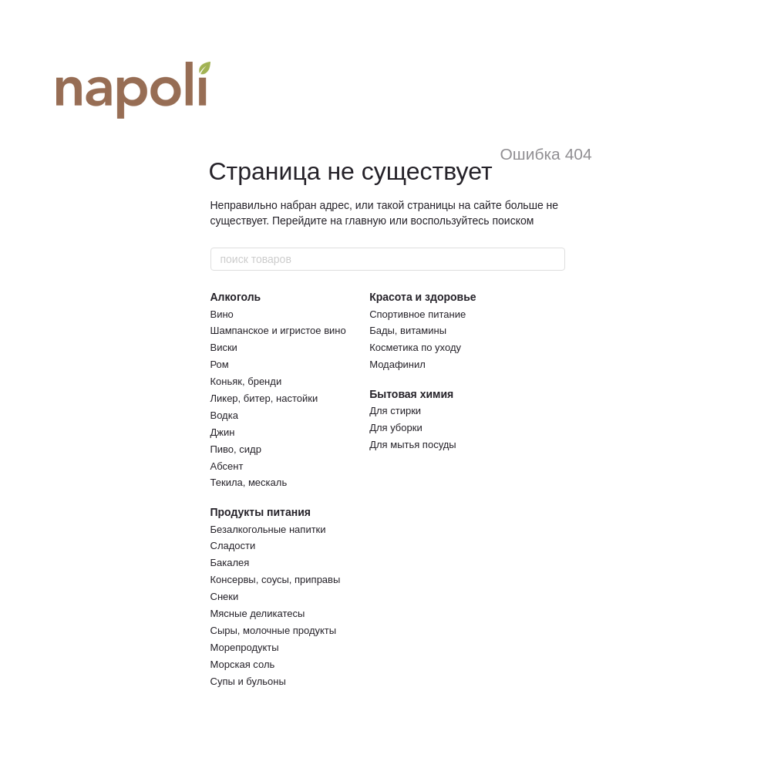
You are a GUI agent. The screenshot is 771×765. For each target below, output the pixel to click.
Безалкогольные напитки (268, 529)
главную (365, 220)
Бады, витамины (407, 330)
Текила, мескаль (249, 482)
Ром (219, 364)
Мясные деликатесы (257, 613)
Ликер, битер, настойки (264, 398)
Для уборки (396, 427)
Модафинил (397, 364)
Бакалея (230, 562)
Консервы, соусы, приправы (275, 579)
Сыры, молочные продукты (273, 630)
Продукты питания (260, 512)
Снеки (224, 596)
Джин (222, 432)
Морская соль (242, 664)
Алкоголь (235, 297)
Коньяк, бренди (246, 381)
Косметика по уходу (415, 347)
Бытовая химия (411, 394)
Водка (224, 415)
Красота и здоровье (422, 297)
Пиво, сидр (235, 449)
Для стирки (395, 410)
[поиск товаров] (552, 259)
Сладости (233, 545)
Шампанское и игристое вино (278, 330)
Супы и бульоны (248, 681)
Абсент (227, 466)
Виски (223, 347)
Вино (222, 314)
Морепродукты (244, 647)
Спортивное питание (417, 314)
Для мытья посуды (412, 444)
